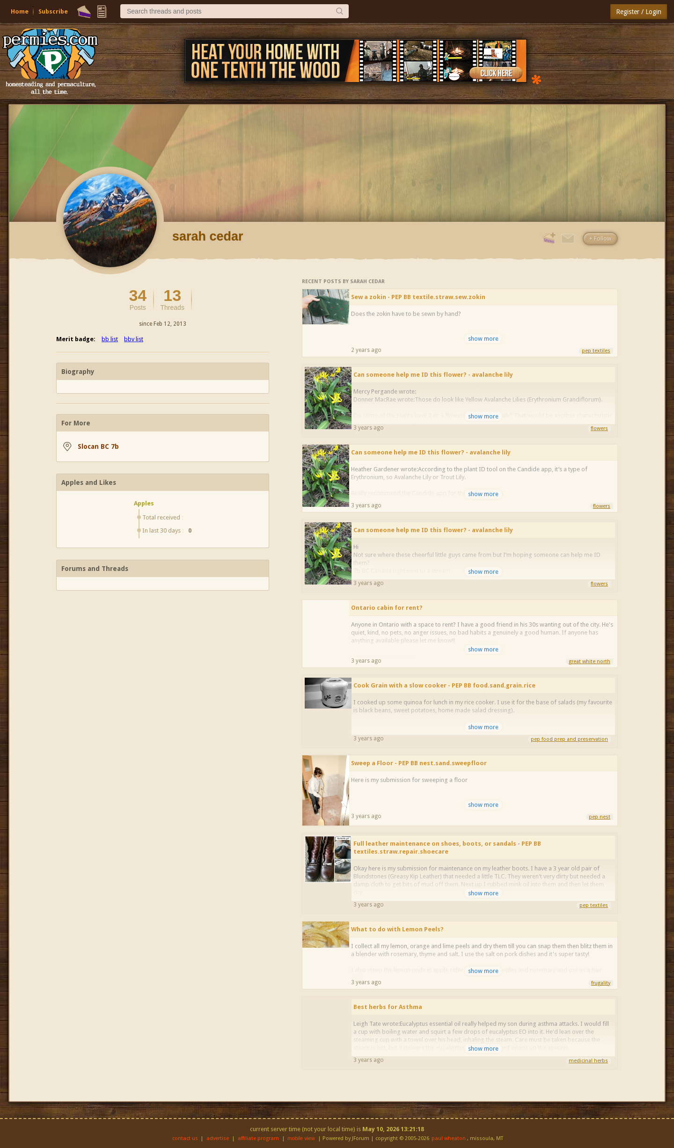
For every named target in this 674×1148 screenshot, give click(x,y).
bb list (110, 339)
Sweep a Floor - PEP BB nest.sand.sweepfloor (419, 763)
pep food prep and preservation (569, 739)
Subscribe (53, 11)
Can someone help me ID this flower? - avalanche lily (433, 374)
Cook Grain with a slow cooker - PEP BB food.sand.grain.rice (444, 685)
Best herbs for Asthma (387, 1006)
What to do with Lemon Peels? (397, 929)
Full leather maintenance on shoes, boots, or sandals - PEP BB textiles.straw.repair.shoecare (447, 847)
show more (483, 338)
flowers (599, 428)
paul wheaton (449, 1138)
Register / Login (638, 11)
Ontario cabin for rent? (387, 607)
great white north (589, 661)
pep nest (599, 817)
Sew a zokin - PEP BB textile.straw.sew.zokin (418, 296)
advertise (217, 1138)
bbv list (133, 339)
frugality (600, 983)
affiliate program (258, 1138)
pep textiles (596, 351)
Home (20, 11)
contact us (185, 1138)
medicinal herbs (588, 1061)
